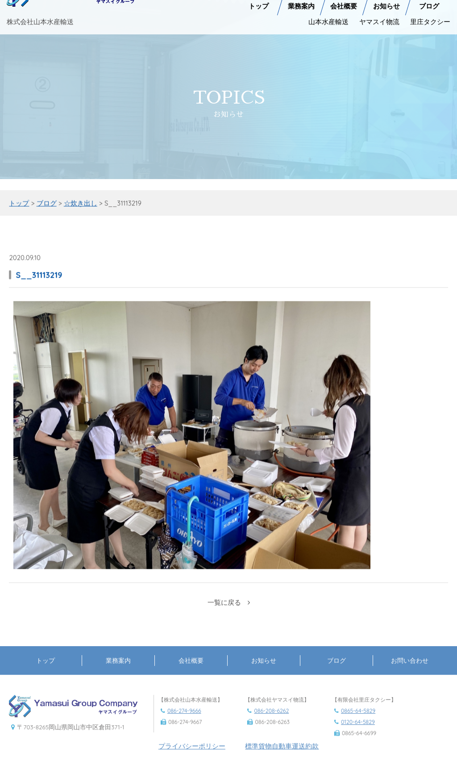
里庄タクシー (430, 17)
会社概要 (191, 669)
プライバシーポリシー (191, 754)
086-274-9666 (184, 719)
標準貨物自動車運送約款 (282, 754)
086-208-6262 (271, 719)
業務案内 (118, 669)
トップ (45, 669)
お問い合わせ (409, 669)
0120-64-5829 (358, 730)
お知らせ (263, 669)
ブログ (336, 669)
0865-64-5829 (358, 719)
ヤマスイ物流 (379, 17)
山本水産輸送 (328, 17)
